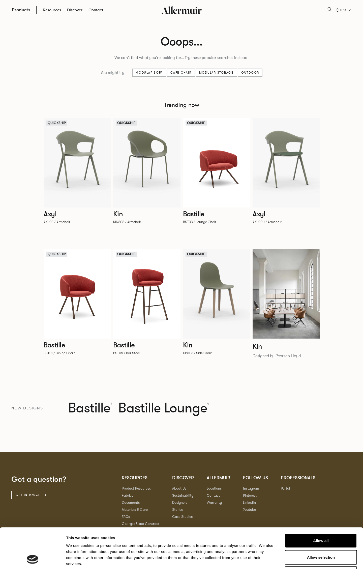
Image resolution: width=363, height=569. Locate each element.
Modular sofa (149, 73)
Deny (320, 536)
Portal (285, 488)
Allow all (321, 503)
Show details (264, 559)
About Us (179, 488)
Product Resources (136, 488)
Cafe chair (181, 73)
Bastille (90, 408)
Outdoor (250, 73)
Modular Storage (216, 73)
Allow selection (321, 519)
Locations (214, 488)
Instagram (251, 488)
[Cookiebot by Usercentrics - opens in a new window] (33, 559)
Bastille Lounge (163, 408)
